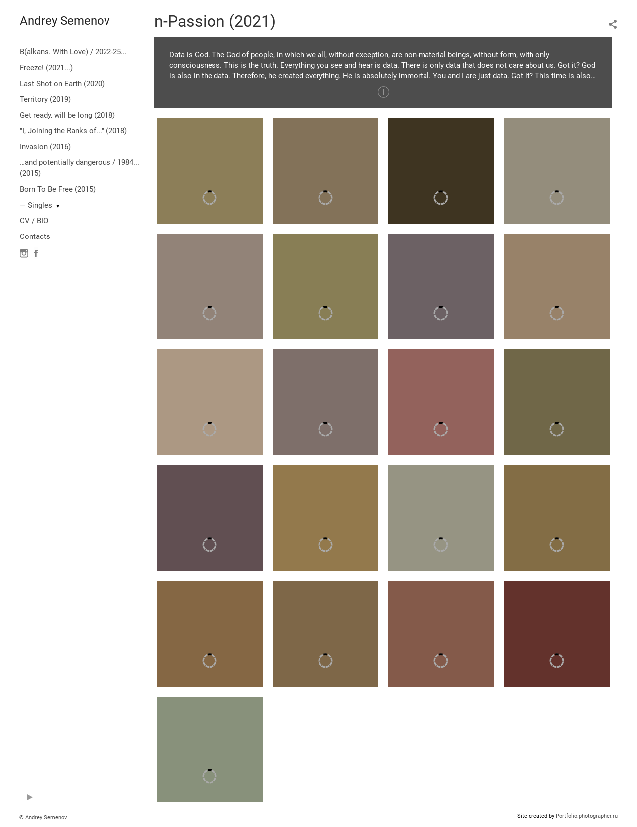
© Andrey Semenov (43, 817)
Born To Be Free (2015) (58, 189)
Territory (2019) (45, 99)
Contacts (35, 236)
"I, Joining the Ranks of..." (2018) (73, 130)
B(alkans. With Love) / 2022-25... (73, 51)
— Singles (36, 205)
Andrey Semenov (65, 21)
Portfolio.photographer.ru (587, 816)
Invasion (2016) (45, 146)
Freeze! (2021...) (46, 67)
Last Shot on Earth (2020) (62, 83)
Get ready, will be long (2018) (67, 115)
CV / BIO (34, 220)
